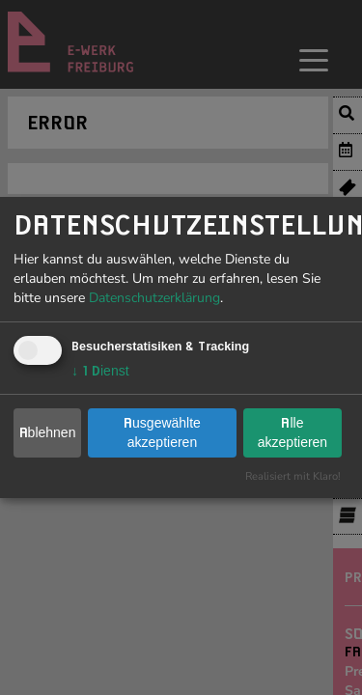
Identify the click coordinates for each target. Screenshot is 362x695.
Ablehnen (47, 432)
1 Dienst (100, 370)
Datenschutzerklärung (154, 298)
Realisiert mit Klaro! (293, 476)
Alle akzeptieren (292, 432)
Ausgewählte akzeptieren (162, 432)
